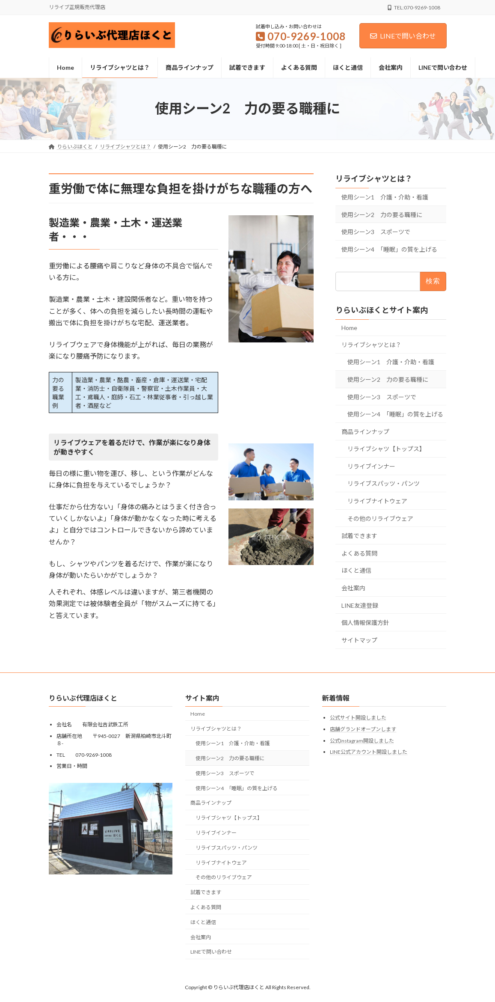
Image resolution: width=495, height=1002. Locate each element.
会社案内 (353, 588)
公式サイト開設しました (358, 718)
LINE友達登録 (359, 605)
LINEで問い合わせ (403, 36)
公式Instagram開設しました (362, 740)
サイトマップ (359, 639)
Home (349, 327)
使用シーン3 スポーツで (375, 231)
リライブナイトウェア (377, 501)
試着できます (359, 535)
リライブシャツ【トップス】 (386, 448)
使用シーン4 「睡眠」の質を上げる (389, 249)
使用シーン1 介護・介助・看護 (384, 197)
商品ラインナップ (365, 431)
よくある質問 (359, 552)
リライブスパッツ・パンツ (383, 483)
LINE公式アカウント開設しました (368, 752)
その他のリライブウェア (380, 518)
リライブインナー (371, 466)
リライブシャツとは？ (373, 178)
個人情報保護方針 (365, 622)
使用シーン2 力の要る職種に (381, 214)
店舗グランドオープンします (363, 729)
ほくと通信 (356, 570)
